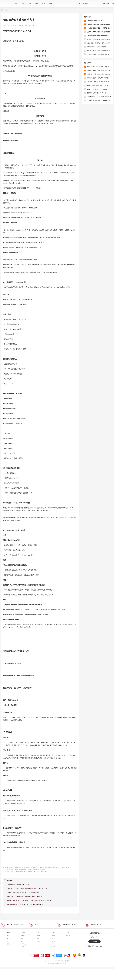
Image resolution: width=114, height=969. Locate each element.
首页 (16, 3)
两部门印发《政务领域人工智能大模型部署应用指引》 (25, 896)
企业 (8, 941)
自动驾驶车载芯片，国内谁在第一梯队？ (99, 96)
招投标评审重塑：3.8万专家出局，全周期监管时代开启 (25, 904)
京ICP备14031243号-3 (60, 963)
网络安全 (23, 938)
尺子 (36, 924)
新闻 (23, 3)
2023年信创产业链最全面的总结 (96, 47)
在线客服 (94, 941)
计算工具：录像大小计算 (15, 924)
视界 (36, 3)
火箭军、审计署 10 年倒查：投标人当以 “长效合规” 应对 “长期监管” (29, 900)
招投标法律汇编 (96, 924)
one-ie (1, 968)
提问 (104, 3)
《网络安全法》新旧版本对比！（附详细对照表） (23, 892)
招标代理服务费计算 (69, 924)
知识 (43, 3)
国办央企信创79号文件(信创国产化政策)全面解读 (99, 66)
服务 (50, 3)
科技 (8, 935)
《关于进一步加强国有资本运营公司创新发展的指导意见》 (99, 74)
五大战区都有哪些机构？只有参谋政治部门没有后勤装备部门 (99, 100)
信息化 (53, 941)
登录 (108, 3)
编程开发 (23, 935)
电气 (53, 944)
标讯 (8, 944)
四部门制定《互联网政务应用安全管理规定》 (99, 43)
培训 (38, 938)
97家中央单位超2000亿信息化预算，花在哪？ (99, 54)
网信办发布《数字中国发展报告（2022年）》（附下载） (99, 50)
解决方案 (23, 941)
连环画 (38, 941)
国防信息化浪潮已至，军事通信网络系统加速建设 (99, 93)
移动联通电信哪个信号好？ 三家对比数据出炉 (99, 78)
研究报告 (23, 946)
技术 (30, 3)
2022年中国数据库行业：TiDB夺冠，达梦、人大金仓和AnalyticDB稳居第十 (99, 89)
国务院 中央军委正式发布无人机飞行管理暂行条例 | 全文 (99, 85)
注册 (112, 3)
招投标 (53, 935)
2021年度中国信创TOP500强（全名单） (98, 81)
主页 (2, 10)
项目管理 (53, 946)
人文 (53, 938)
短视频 (38, 935)
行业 (10, 10)
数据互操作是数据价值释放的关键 (18, 884)
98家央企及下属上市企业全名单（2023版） (99, 70)
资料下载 (68, 935)
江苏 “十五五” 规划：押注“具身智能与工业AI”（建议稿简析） (27, 888)
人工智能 (23, 944)
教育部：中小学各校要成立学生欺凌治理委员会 (99, 39)
